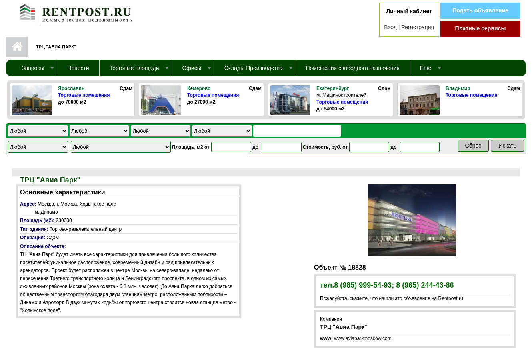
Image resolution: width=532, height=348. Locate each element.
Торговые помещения (84, 95)
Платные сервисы (480, 28)
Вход (390, 27)
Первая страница (17, 47)
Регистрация (417, 27)
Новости (78, 68)
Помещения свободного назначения (353, 68)
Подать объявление (480, 10)
